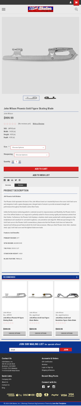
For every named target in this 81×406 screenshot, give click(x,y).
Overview (8, 185)
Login (44, 367)
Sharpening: (8, 154)
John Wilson (7, 312)
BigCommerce (40, 403)
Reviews (20, 185)
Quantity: (7, 162)
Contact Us (6, 385)
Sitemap (24, 403)
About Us (5, 382)
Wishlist (44, 364)
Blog (3, 388)
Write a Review (38, 124)
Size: (6, 147)
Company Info (6, 379)
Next (77, 277)
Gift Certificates (47, 362)
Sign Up (50, 367)
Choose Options (14, 333)
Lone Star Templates (59, 403)
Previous (74, 277)
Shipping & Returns (48, 370)
